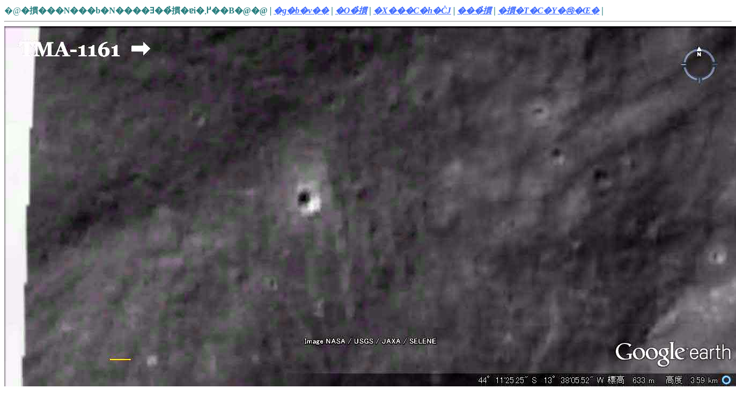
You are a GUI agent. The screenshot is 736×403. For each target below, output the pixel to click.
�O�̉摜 (351, 10)
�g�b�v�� (301, 10)
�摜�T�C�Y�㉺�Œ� (548, 10)
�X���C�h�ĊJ (412, 10)
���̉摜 (474, 10)
